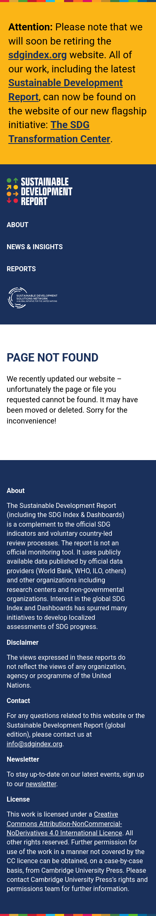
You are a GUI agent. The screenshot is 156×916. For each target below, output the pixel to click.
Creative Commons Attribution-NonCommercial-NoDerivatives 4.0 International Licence (64, 823)
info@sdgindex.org (34, 744)
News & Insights (35, 247)
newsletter (41, 784)
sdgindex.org (37, 55)
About (17, 225)
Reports (21, 269)
